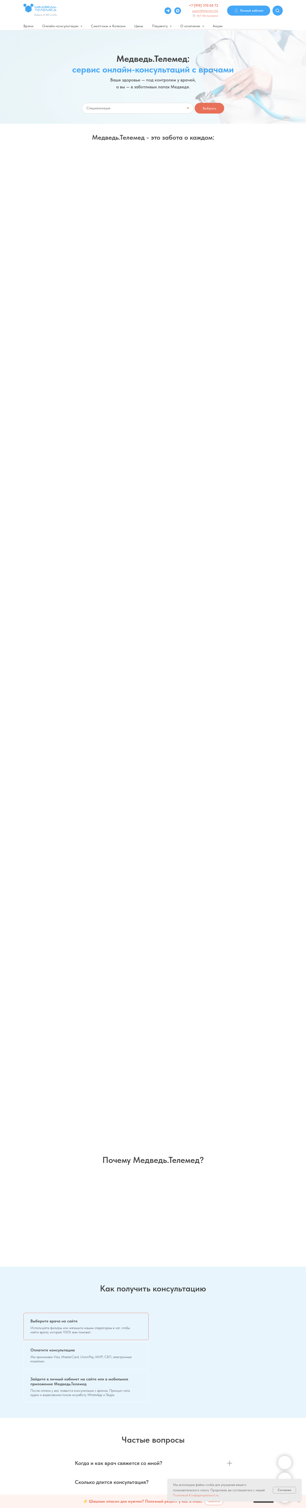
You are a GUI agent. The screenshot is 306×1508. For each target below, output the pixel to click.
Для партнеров (193, 1424)
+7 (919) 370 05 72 (203, 5)
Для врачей (191, 1405)
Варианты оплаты (103, 1412)
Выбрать (209, 108)
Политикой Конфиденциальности (195, 1495)
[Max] (177, 10)
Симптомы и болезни (108, 26)
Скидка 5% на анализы (52, 274)
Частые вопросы (102, 1406)
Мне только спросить (139, 199)
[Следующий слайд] (296, 1047)
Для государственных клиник (203, 1417)
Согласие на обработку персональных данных (122, 1443)
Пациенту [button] (160, 26)
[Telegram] (168, 10)
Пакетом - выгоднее (183, 274)
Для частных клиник (197, 1411)
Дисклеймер (99, 1425)
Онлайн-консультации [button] (60, 26)
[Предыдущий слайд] (10, 1047)
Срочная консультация (231, 199)
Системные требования (266, 1417)
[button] (47, 307)
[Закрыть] (299, 1501)
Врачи (28, 26)
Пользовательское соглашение (112, 1418)
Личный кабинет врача (198, 1430)
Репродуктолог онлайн (253, 274)
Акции (218, 26)
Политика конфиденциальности (112, 1431)
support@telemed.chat (205, 10)
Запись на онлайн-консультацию (63, 199)
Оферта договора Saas (106, 1450)
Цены (138, 26)
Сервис (255, 1405)
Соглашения (258, 1411)
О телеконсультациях (105, 1437)
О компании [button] (190, 26)
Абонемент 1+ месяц (117, 274)
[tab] (86, 731)
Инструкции (258, 1424)
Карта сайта (259, 1430)
